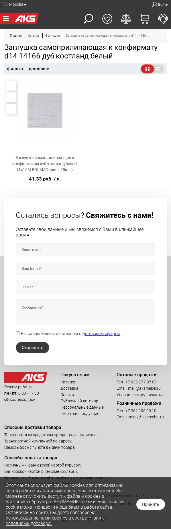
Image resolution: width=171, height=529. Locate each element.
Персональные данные (82, 407)
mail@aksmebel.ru (144, 388)
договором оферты (101, 333)
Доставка (69, 388)
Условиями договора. (29, 523)
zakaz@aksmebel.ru (146, 417)
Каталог (68, 382)
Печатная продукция (79, 413)
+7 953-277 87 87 (141, 382)
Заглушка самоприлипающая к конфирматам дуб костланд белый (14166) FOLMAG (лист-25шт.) (45, 163)
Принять (150, 504)
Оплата (67, 394)
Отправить (32, 347)
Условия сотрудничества (140, 394)
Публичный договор (79, 401)
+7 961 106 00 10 (140, 410)
